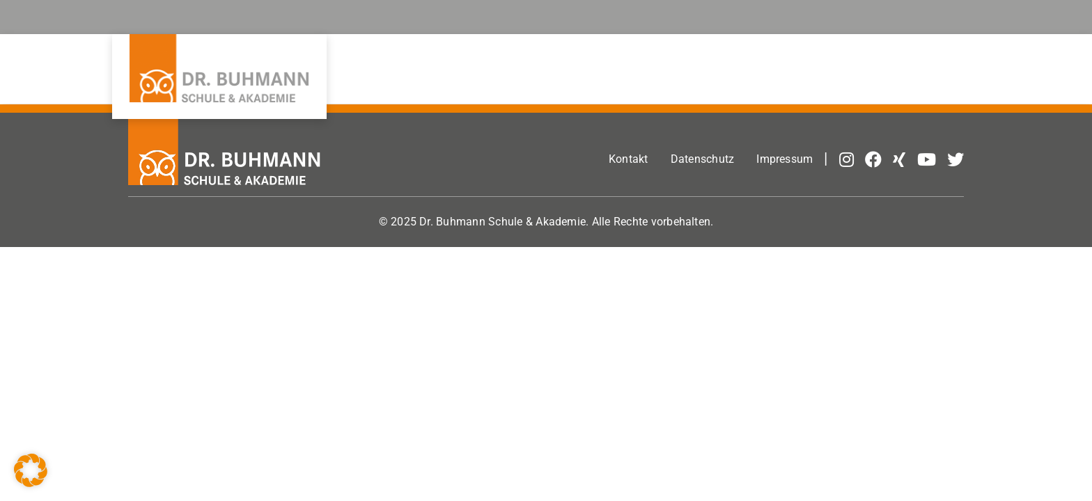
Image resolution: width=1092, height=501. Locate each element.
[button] (30, 470)
